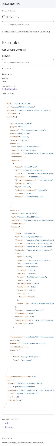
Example (7, 69)
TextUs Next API (11, 3)
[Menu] (52, 4)
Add (7, 423)
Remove (9, 427)
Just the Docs (15, 443)
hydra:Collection (10, 89)
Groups (4, 11)
